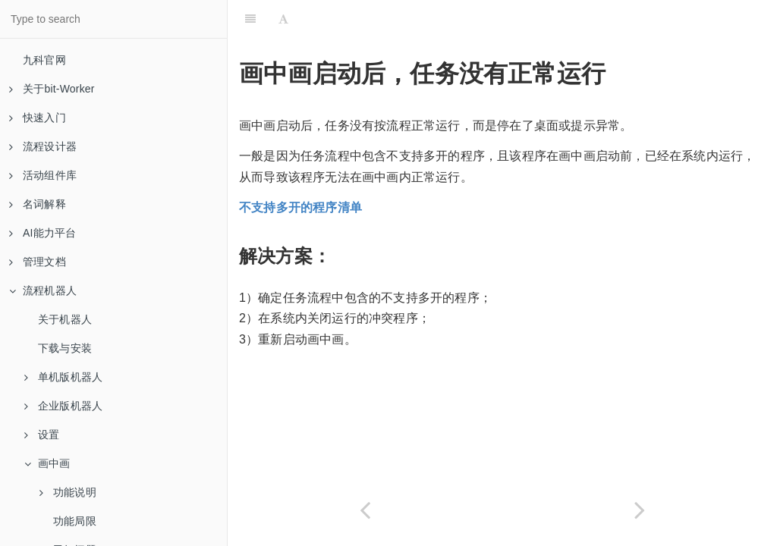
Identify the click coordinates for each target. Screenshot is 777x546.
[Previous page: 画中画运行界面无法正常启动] (365, 510)
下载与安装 (65, 348)
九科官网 (44, 60)
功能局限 (74, 521)
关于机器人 (65, 319)
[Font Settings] (283, 19)
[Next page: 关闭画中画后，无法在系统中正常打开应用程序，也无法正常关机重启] (639, 510)
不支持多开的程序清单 (300, 207)
